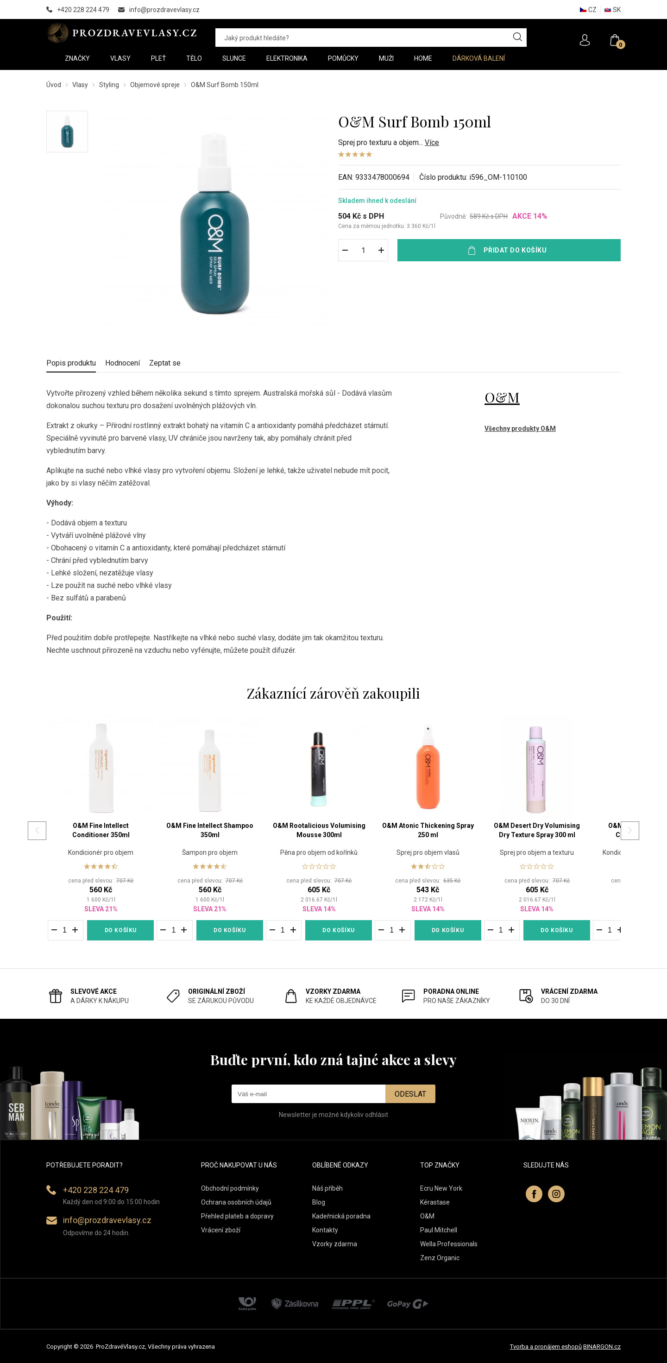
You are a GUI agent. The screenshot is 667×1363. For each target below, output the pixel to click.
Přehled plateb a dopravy (237, 1216)
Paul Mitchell (438, 1230)
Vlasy (80, 84)
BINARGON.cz (602, 1346)
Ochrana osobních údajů (236, 1202)
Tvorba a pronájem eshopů (546, 1346)
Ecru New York (441, 1188)
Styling (109, 84)
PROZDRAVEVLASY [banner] (121, 33)
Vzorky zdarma (334, 1244)
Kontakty (325, 1230)
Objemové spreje (155, 84)
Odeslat (410, 1094)
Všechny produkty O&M (520, 428)
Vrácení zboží (220, 1230)
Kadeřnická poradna (341, 1216)
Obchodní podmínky (230, 1188)
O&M (502, 397)
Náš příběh (327, 1188)
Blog (318, 1202)
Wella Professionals (449, 1244)
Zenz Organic (439, 1258)
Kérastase (435, 1202)
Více (432, 142)
